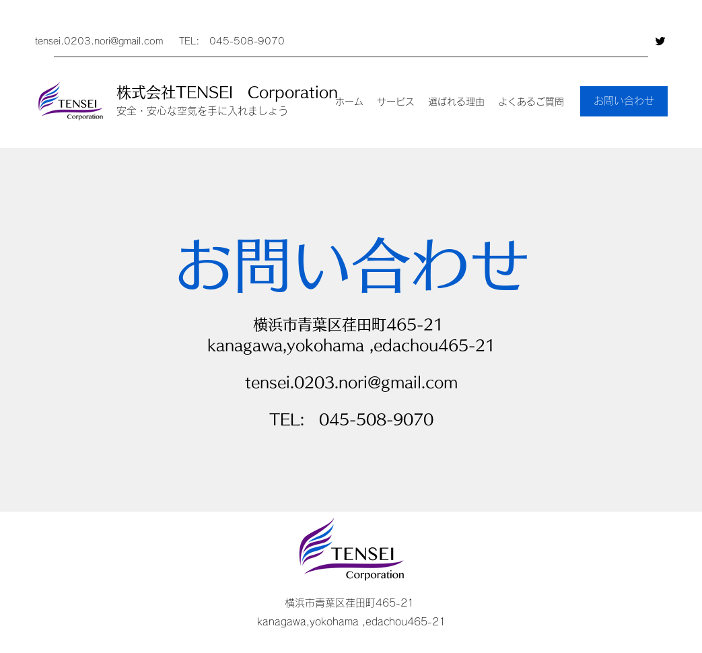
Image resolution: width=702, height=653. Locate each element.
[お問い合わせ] (624, 101)
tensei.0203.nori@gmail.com (99, 41)
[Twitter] (660, 41)
